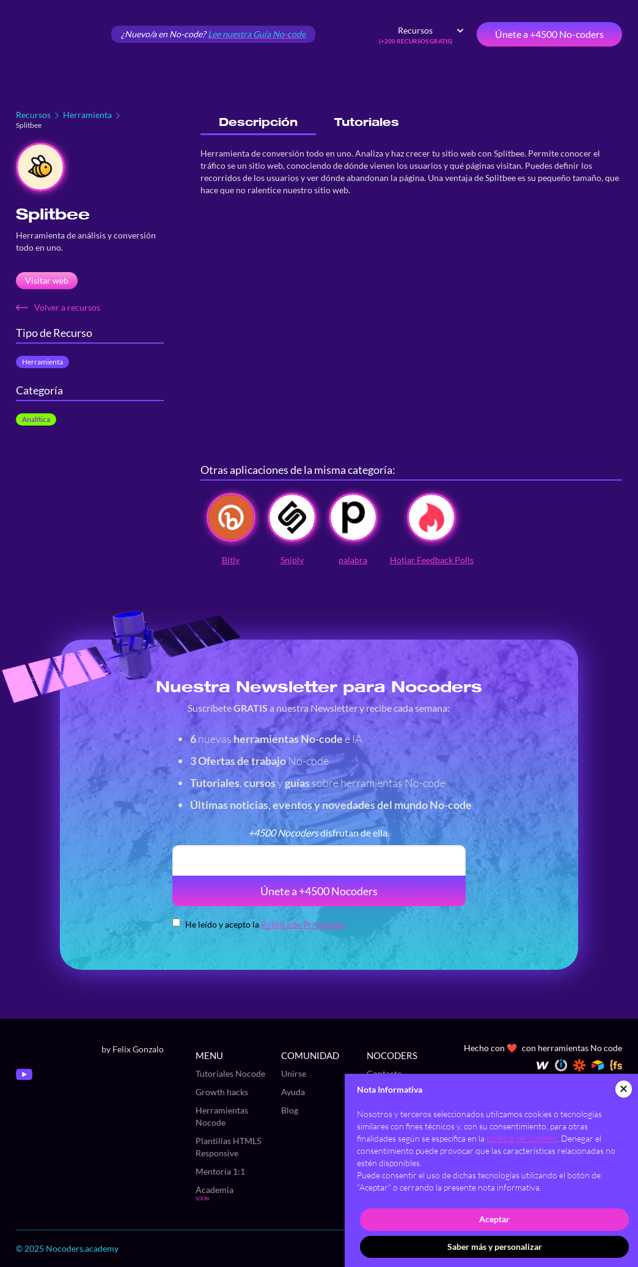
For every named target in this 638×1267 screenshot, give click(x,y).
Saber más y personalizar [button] (494, 1246)
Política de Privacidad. (303, 924)
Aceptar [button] (494, 1219)
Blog (289, 1110)
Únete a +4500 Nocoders (319, 891)
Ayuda (293, 1092)
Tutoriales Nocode (230, 1073)
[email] (319, 860)
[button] (422, 34)
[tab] (258, 122)
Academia (214, 1189)
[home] (58, 34)
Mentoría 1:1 (220, 1171)
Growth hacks (222, 1092)
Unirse (293, 1073)
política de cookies (521, 1138)
